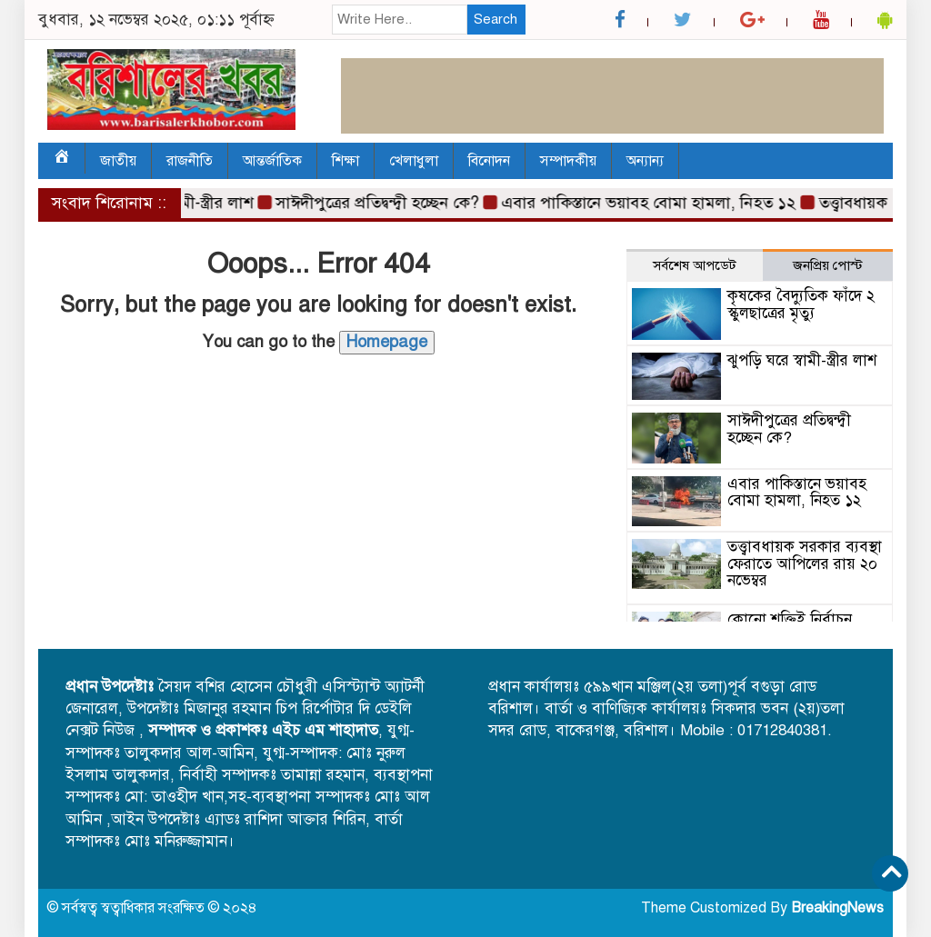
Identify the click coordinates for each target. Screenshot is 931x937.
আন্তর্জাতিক (272, 161)
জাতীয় (118, 161)
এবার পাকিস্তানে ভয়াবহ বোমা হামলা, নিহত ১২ (652, 203)
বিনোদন (489, 161)
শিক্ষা (345, 161)
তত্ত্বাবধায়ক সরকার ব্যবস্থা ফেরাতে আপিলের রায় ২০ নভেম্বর (804, 563)
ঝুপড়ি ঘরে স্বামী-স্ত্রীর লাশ (801, 360)
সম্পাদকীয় (568, 161)
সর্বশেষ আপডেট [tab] (694, 265)
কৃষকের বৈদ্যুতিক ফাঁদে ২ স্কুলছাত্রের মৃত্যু (801, 304)
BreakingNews (837, 908)
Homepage (386, 342)
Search (495, 19)
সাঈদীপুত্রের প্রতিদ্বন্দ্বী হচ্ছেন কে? (380, 203)
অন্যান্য (645, 161)
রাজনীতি (189, 161)
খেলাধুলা (413, 161)
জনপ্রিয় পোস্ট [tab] (828, 265)
